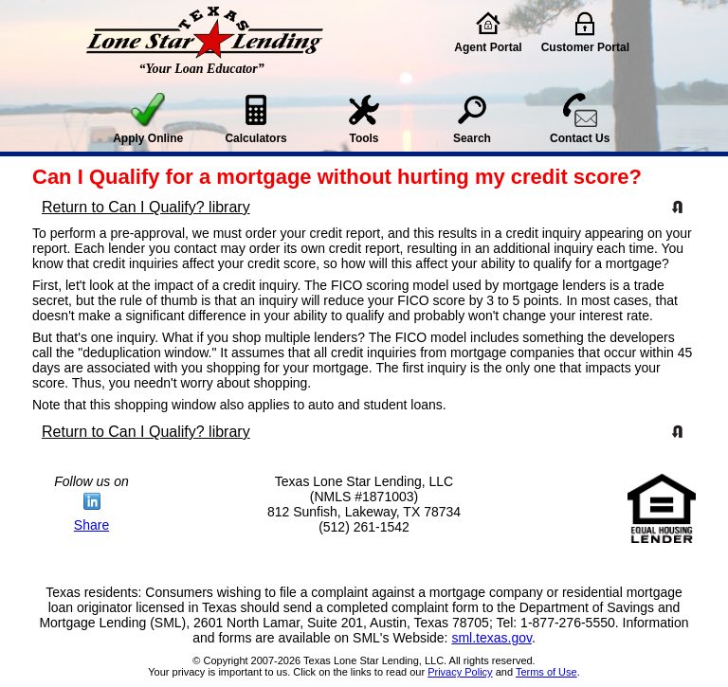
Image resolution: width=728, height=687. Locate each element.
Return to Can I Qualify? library (146, 207)
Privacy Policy (460, 672)
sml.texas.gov (491, 637)
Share (91, 525)
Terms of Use (546, 672)
